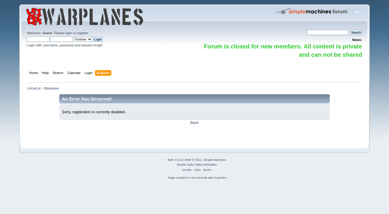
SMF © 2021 (193, 159)
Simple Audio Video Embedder (196, 164)
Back (194, 123)
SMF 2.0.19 (175, 159)
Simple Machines (215, 159)
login (68, 33)
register (82, 33)
